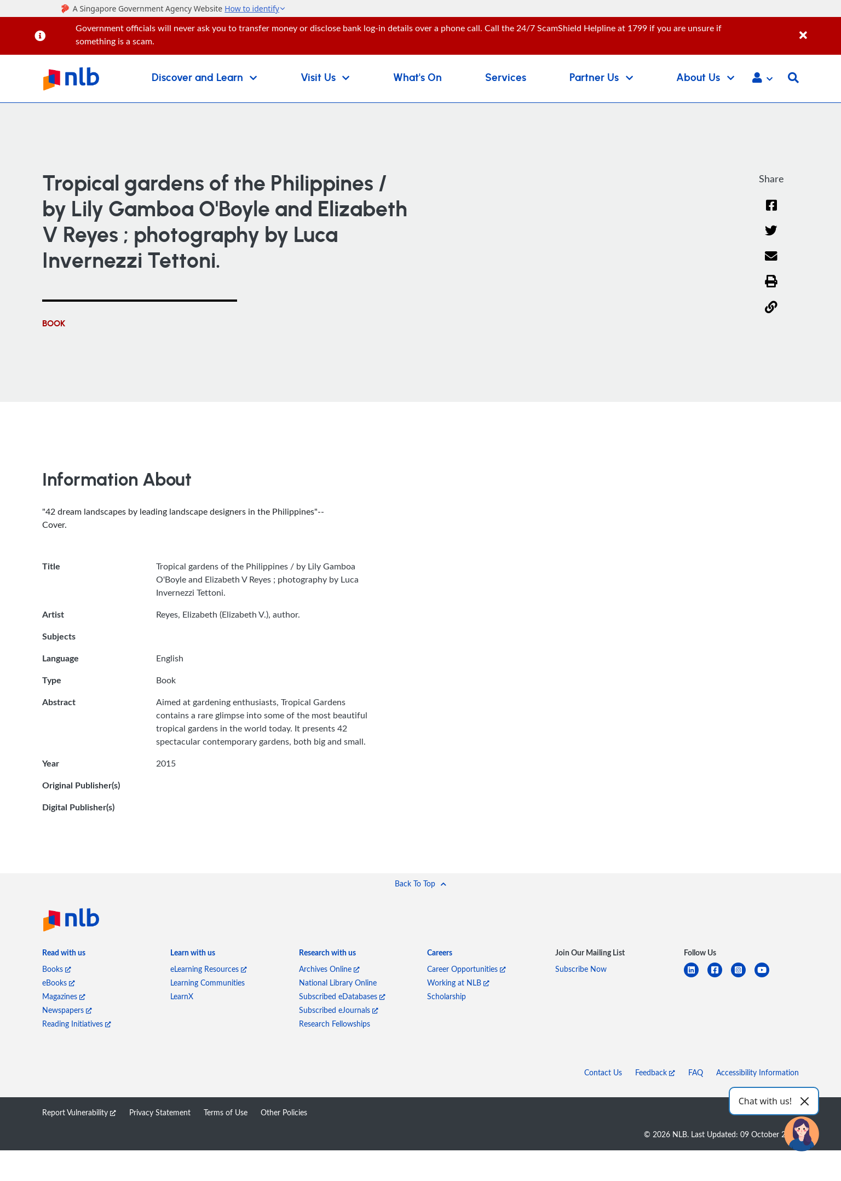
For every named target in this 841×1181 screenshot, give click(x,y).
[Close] (818, 29)
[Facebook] (771, 212)
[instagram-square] (742, 976)
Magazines (63, 996)
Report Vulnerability (79, 1112)
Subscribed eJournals (338, 1010)
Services (505, 78)
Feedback (655, 1072)
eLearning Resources (208, 969)
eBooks (58, 982)
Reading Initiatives (76, 1023)
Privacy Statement (160, 1112)
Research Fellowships (334, 1023)
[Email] (771, 263)
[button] (762, 79)
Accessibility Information (757, 1072)
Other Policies (284, 1112)
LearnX (181, 996)
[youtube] (766, 976)
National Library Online (338, 982)
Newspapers (67, 1010)
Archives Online (329, 969)
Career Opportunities (466, 969)
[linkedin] (695, 976)
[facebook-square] (719, 976)
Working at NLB (458, 982)
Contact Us (603, 1072)
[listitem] (63, 955)
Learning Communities (207, 982)
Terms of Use (225, 1112)
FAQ (695, 1072)
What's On (417, 78)
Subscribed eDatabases (342, 996)
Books (56, 969)
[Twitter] (771, 237)
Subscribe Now (581, 969)
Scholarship (446, 996)
